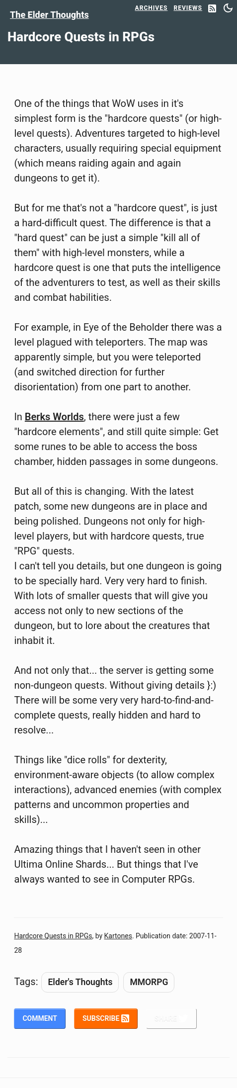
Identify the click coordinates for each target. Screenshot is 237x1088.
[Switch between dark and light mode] (228, 8)
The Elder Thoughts (49, 14)
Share (171, 1018)
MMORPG (149, 982)
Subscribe (105, 1018)
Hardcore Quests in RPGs (53, 936)
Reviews (187, 7)
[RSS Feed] (212, 9)
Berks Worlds (54, 417)
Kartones (118, 936)
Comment (39, 1018)
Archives (151, 7)
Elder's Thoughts (80, 982)
